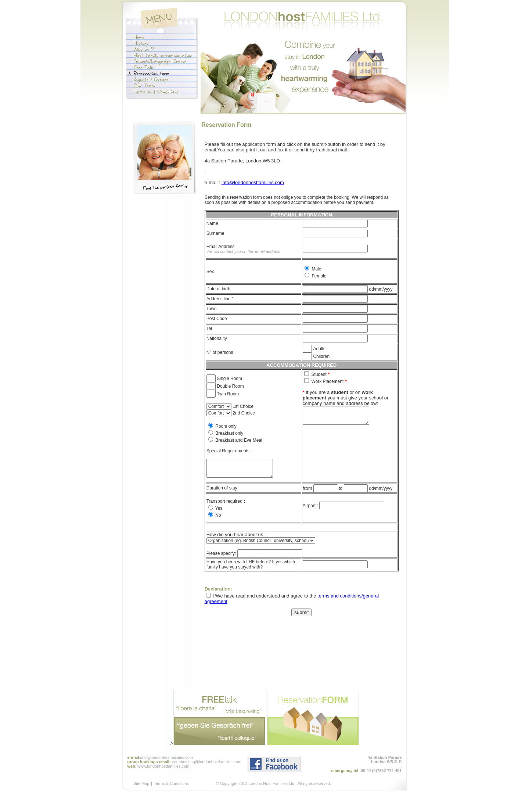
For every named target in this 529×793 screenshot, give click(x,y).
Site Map (141, 783)
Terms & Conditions (171, 783)
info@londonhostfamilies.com (253, 182)
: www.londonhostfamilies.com (162, 766)
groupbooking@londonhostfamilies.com (205, 762)
